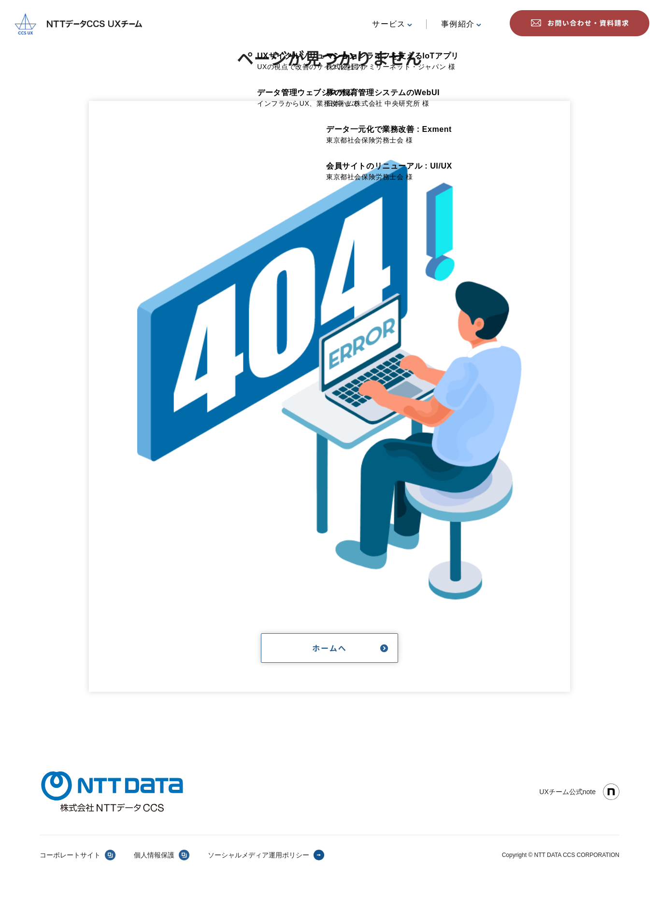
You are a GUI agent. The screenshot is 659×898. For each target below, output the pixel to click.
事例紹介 (461, 24)
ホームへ (329, 648)
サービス (392, 24)
